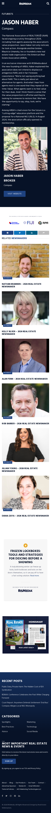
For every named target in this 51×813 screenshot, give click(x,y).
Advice (5, 731)
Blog (11, 782)
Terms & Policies (8, 789)
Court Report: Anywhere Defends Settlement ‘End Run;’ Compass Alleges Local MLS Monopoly (25, 704)
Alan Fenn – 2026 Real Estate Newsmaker (25, 379)
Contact (41, 782)
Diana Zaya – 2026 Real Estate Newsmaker (25, 516)
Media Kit (22, 786)
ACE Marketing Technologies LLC (29, 789)
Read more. (34, 575)
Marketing (31, 722)
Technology (32, 726)
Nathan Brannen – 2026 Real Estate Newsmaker (21, 285)
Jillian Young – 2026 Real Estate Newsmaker (20, 470)
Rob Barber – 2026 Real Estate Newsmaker (25, 423)
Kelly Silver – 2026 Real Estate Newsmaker (19, 333)
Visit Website (15, 193)
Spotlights (6, 722)
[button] (9, 761)
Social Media (32, 731)
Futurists (7, 278)
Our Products (20, 782)
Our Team (31, 782)
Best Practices (8, 726)
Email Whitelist (34, 786)
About (4, 782)
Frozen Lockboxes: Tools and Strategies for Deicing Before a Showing (25, 557)
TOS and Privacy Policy (32, 768)
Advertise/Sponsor (9, 786)
